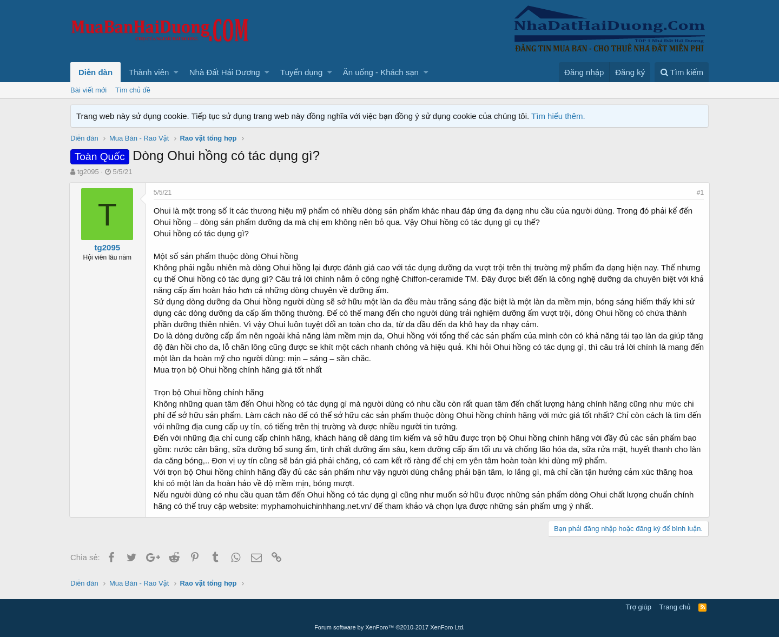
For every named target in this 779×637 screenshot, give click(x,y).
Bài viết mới (88, 90)
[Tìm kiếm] (682, 72)
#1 (699, 192)
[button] (176, 72)
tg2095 (88, 172)
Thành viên (149, 72)
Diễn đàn (95, 72)
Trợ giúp (638, 607)
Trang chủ (675, 607)
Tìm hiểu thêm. (558, 116)
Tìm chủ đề (132, 90)
